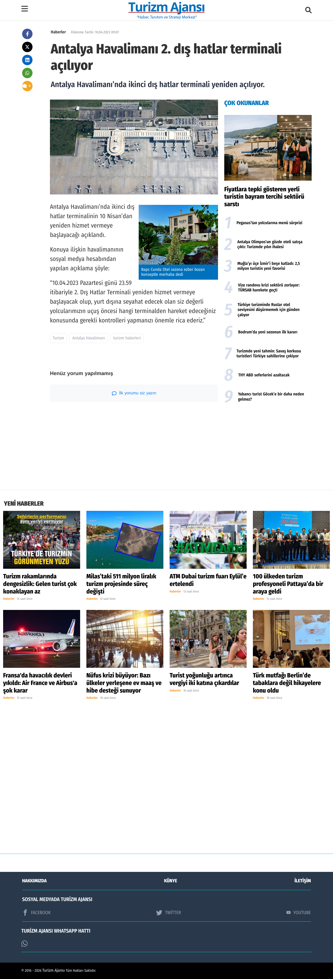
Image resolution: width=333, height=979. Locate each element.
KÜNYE (170, 881)
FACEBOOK (36, 912)
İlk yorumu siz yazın (134, 393)
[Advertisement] (268, 448)
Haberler (58, 32)
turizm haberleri (127, 338)
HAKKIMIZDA (34, 881)
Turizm (58, 338)
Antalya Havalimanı (88, 338)
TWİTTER (168, 912)
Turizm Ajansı (53, 970)
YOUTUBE (298, 912)
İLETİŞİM (302, 881)
